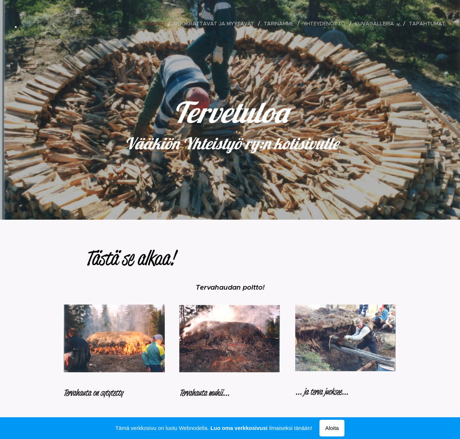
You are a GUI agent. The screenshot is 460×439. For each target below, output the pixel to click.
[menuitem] (155, 24)
